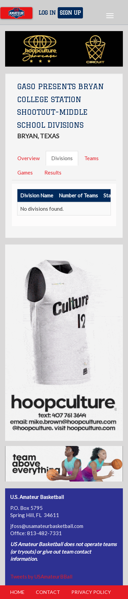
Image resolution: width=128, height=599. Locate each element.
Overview (28, 158)
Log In (47, 13)
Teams (91, 158)
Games (25, 172)
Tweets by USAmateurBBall (41, 576)
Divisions (62, 158)
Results (52, 172)
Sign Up (70, 13)
